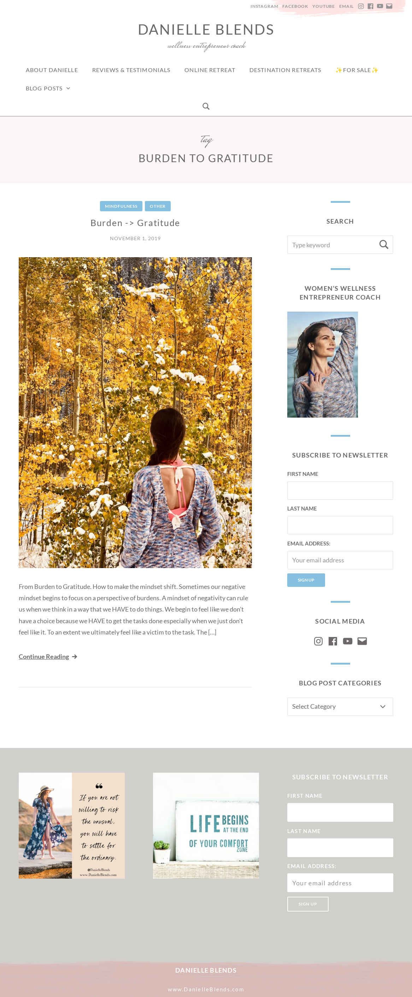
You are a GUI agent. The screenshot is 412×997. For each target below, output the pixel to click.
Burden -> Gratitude (135, 222)
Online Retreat (209, 69)
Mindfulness (121, 206)
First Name (302, 474)
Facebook (295, 6)
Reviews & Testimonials (131, 69)
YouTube (323, 6)
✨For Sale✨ (356, 69)
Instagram (264, 6)
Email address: (308, 543)
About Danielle (52, 69)
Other (158, 206)
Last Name (302, 508)
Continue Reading (48, 656)
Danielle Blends (206, 29)
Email (346, 6)
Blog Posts (44, 88)
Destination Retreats (285, 69)
